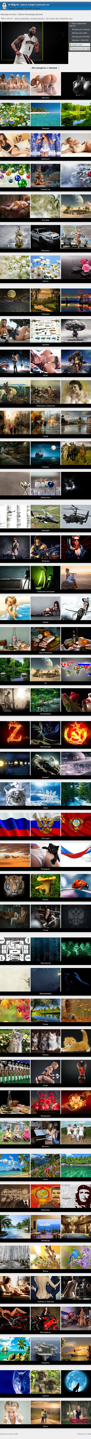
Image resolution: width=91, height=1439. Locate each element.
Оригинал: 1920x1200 (79, 40)
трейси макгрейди (21, 18)
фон (57, 18)
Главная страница (15, 8)
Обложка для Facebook (79, 29)
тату (71, 18)
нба (47, 18)
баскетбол (64, 18)
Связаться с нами (84, 1434)
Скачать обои (76, 45)
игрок (52, 18)
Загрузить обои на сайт (9, 1434)
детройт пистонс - (37, 18)
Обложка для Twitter (78, 33)
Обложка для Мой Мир (79, 37)
